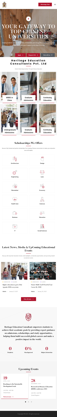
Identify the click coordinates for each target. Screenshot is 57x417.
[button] (20, 55)
